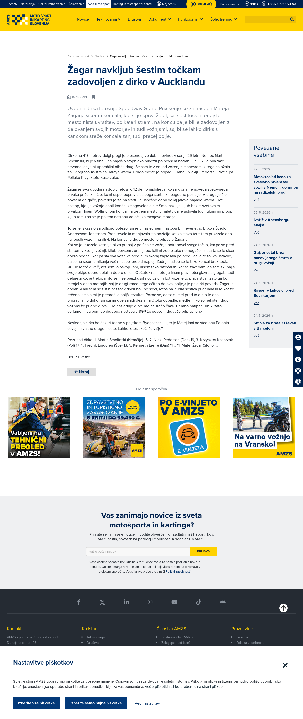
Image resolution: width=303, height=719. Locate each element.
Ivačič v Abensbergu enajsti (271, 222)
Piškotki (242, 637)
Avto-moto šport (80, 56)
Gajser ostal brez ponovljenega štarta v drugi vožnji (273, 258)
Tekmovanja (96, 637)
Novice (101, 56)
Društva (93, 642)
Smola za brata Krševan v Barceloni (275, 325)
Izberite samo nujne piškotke (96, 703)
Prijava (203, 551)
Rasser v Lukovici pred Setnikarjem (274, 293)
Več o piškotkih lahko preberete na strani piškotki (184, 686)
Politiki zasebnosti (178, 571)
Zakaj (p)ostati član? (175, 642)
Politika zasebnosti (250, 642)
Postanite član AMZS (177, 637)
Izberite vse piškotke (36, 703)
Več (256, 199)
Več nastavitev (147, 703)
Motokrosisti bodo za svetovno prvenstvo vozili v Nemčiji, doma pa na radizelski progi (276, 184)
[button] (292, 19)
